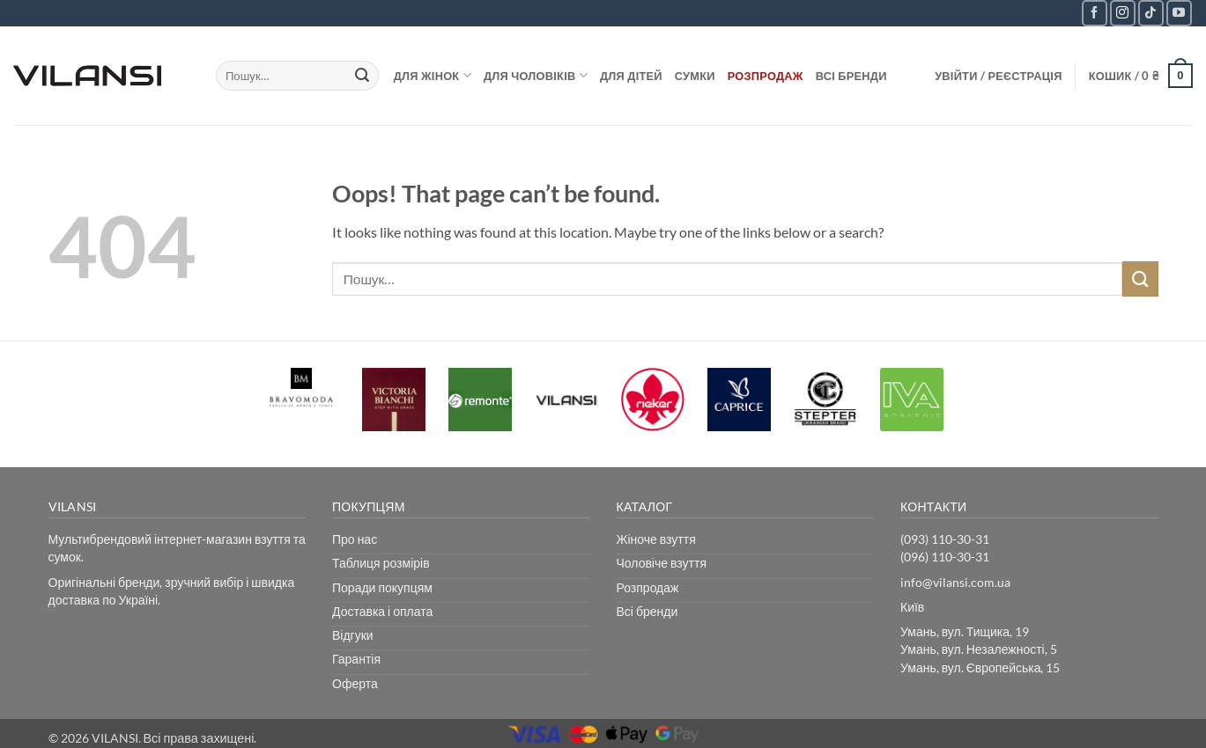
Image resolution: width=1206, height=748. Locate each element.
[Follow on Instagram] (1123, 13)
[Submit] (362, 76)
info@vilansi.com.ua (955, 582)
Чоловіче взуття (662, 562)
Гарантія (356, 658)
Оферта (355, 683)
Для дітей (631, 76)
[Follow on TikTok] (1151, 13)
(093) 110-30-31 (944, 539)
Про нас (354, 539)
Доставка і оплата (382, 611)
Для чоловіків (536, 75)
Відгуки (353, 634)
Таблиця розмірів (381, 562)
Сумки (695, 76)
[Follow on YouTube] (1179, 13)
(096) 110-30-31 (944, 556)
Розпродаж (765, 76)
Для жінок (432, 75)
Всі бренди (851, 76)
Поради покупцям (382, 587)
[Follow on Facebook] (1094, 13)
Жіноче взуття (656, 539)
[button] (998, 75)
